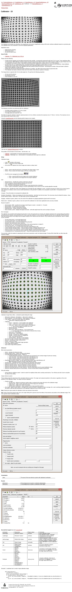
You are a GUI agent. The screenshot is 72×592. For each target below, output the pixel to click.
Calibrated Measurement (13, 149)
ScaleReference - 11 (20, 2)
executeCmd (19, 530)
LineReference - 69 (19, 3)
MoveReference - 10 (30, 2)
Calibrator (7, 153)
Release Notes (4, 7)
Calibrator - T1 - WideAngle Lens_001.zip (14, 56)
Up (2, 2)
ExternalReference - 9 (37, 3)
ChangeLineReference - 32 (8, 3)
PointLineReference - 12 (9, 2)
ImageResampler (10, 118)
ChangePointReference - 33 (42, 2)
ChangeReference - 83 (7, 5)
